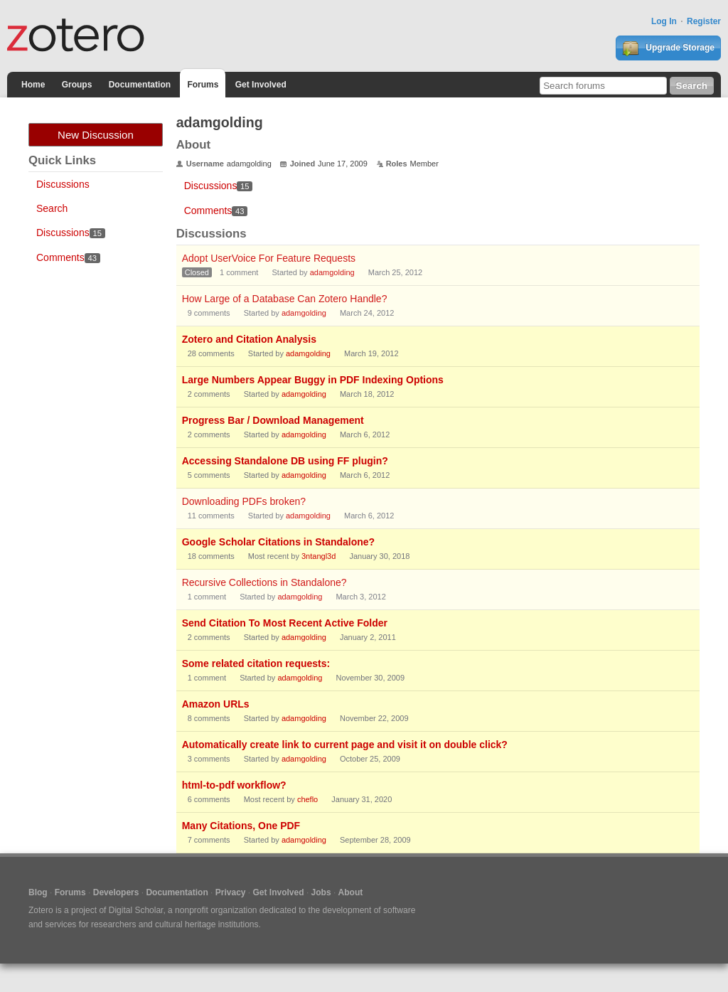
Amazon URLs (216, 704)
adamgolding (332, 272)
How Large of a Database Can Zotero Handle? (284, 298)
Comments (68, 257)
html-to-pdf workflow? (234, 785)
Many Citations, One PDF (241, 825)
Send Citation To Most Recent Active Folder (284, 623)
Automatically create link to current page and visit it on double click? (345, 744)
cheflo (307, 799)
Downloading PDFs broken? (244, 501)
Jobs (321, 892)
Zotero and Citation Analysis (249, 339)
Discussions (63, 184)
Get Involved (261, 85)
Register (704, 21)
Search (52, 208)
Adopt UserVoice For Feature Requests (268, 258)
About (350, 892)
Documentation (140, 85)
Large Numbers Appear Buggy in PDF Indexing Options (313, 379)
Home (33, 85)
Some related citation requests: (256, 663)
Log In (664, 21)
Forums (202, 85)
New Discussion (96, 135)
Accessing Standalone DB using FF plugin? (285, 460)
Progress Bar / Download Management (273, 420)
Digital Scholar (136, 910)
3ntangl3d (318, 556)
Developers (116, 892)
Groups (77, 85)
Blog (38, 892)
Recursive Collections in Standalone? (264, 582)
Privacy (230, 892)
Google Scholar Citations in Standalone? (278, 542)
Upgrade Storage (668, 48)
